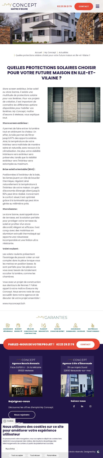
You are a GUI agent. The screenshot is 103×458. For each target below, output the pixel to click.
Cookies (10, 425)
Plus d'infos (10, 453)
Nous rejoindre (22, 414)
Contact (84, 6)
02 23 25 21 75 (64, 6)
